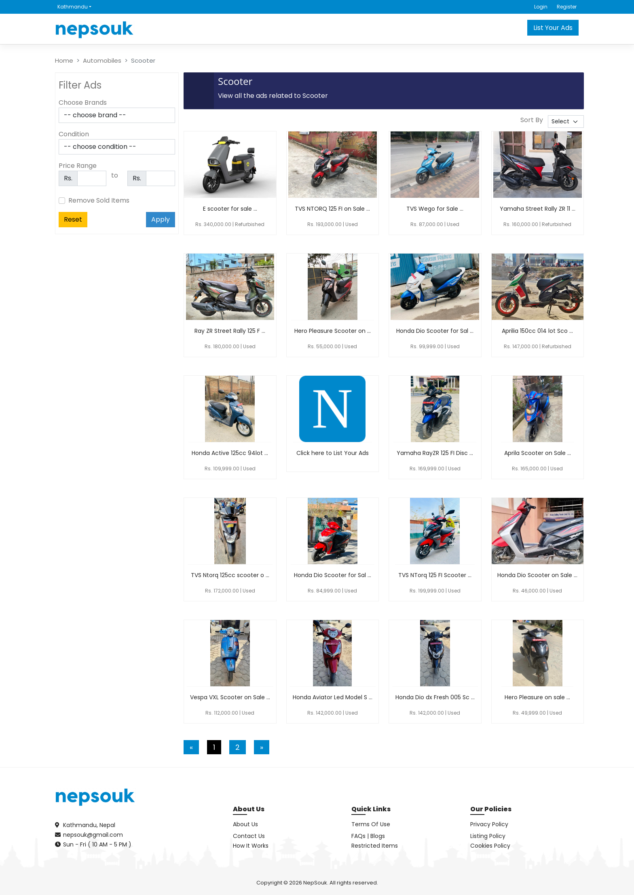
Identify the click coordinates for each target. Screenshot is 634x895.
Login (540, 6)
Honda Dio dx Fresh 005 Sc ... (435, 697)
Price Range (78, 165)
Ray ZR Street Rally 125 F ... (229, 331)
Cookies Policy (490, 846)
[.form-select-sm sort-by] (566, 121)
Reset (73, 219)
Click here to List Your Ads (332, 453)
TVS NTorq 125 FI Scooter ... (434, 575)
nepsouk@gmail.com (93, 835)
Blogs (377, 836)
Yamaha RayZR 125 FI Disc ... (435, 453)
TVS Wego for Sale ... (434, 209)
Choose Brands (83, 102)
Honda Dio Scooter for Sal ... (434, 331)
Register (567, 6)
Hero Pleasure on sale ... (537, 697)
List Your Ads (553, 27)
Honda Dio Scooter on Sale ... (537, 575)
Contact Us (249, 836)
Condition (74, 134)
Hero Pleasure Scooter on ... (332, 331)
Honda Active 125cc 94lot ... (230, 453)
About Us (245, 824)
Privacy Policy (489, 824)
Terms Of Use (370, 824)
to (114, 175)
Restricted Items (374, 846)
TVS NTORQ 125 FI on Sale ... (332, 209)
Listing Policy (487, 836)
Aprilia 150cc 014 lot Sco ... (537, 331)
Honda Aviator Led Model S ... (332, 697)
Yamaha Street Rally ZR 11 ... (537, 209)
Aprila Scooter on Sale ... (537, 453)
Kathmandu (72, 6)
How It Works (250, 846)
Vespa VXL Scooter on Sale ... (230, 697)
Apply (160, 219)
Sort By (531, 120)
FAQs (358, 836)
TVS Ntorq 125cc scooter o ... (230, 575)
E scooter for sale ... (230, 209)
